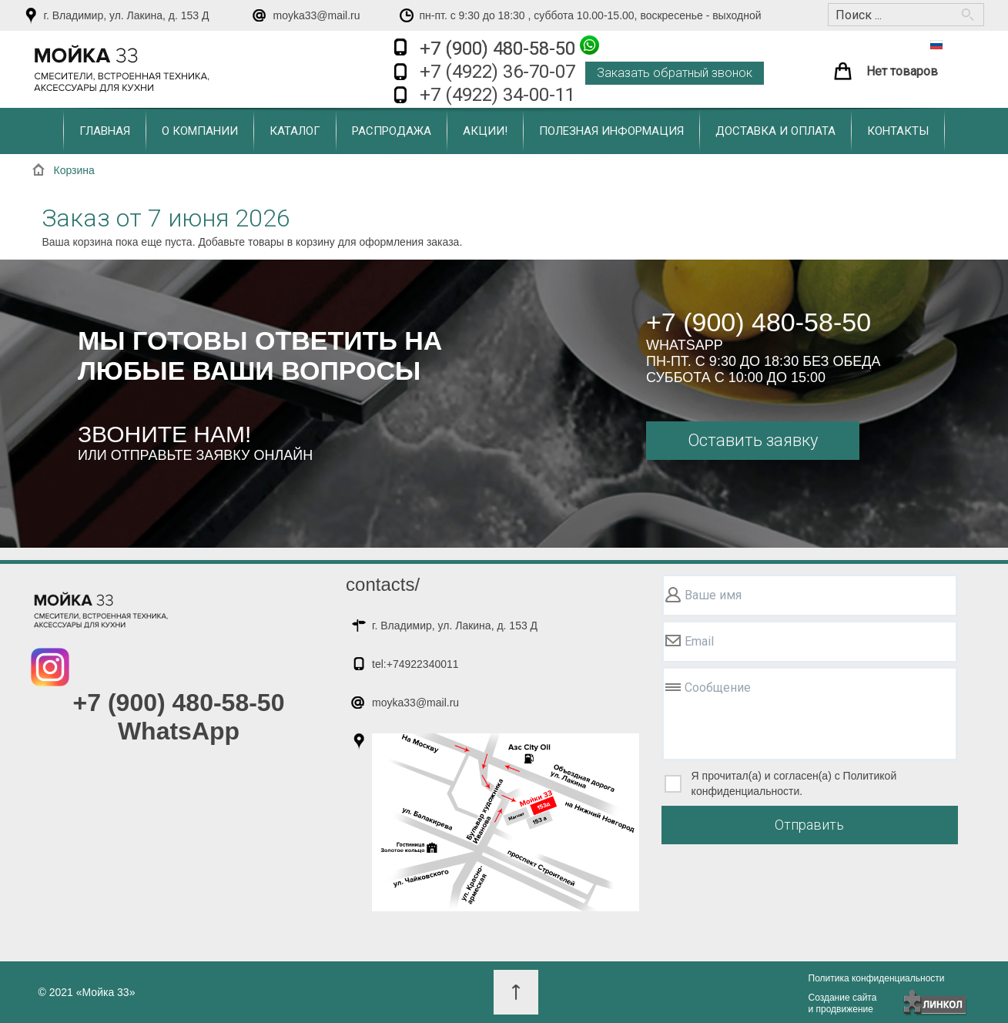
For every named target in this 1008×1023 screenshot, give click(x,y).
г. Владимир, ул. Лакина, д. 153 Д (126, 15)
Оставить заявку (753, 440)
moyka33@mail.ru (316, 15)
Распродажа (391, 131)
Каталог (295, 131)
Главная (104, 131)
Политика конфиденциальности (877, 978)
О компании (200, 131)
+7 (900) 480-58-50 (509, 47)
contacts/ (383, 584)
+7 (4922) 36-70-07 (497, 71)
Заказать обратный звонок (674, 72)
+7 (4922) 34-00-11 (497, 95)
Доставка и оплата (775, 131)
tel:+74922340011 (415, 664)
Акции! (485, 131)
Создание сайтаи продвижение (843, 1003)
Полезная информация (611, 131)
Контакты (898, 131)
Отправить (809, 825)
